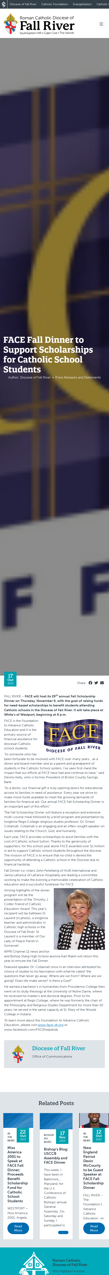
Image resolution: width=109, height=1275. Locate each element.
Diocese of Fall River (23, 4)
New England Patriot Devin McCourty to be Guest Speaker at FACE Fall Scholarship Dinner (93, 1168)
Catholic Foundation (54, 4)
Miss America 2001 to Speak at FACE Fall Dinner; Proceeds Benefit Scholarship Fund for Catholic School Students (17, 1174)
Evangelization (82, 4)
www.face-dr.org (50, 1025)
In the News (11, 1137)
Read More (18, 1228)
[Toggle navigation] (101, 24)
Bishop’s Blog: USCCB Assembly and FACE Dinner (56, 1156)
